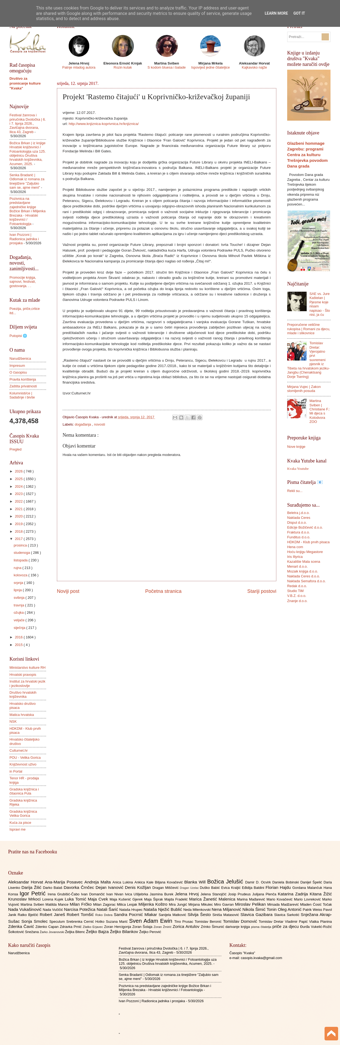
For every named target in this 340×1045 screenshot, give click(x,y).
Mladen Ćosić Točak (316, 904)
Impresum (17, 366)
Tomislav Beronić (209, 921)
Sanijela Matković (172, 915)
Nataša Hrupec (131, 910)
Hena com (295, 547)
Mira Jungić (178, 904)
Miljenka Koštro (153, 904)
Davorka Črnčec (80, 887)
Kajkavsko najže (254, 67)
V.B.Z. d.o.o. (296, 596)
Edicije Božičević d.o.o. (305, 527)
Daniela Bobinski (286, 882)
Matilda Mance (58, 904)
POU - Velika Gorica (25, 757)
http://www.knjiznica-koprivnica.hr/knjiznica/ (104, 124)
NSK (13, 721)
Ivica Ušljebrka (137, 894)
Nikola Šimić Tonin (260, 909)
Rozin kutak (123, 67)
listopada (21, 560)
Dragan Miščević (166, 888)
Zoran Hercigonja (118, 927)
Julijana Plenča (265, 894)
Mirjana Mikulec (201, 904)
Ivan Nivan (115, 894)
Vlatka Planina (320, 921)
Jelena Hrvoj (187, 894)
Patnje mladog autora (78, 67)
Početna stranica (163, 591)
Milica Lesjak (127, 904)
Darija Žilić (32, 887)
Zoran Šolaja (143, 927)
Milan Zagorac (105, 904)
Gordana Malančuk (307, 888)
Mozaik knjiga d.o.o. (302, 571)
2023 (19, 494)
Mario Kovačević (280, 899)
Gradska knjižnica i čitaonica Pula (24, 791)
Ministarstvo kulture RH (27, 667)
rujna (18, 568)
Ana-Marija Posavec (64, 882)
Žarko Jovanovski (52, 932)
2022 (19, 501)
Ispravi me (17, 829)
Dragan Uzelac (190, 887)
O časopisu (18, 372)
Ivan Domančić (93, 894)
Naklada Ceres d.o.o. (303, 576)
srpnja (19, 583)
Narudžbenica (20, 358)
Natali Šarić (108, 909)
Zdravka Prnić (71, 927)
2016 (19, 637)
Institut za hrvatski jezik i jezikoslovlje (27, 683)
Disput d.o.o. (297, 522)
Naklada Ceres (298, 518)
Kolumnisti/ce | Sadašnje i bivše (22, 395)
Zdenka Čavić (21, 926)
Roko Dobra (104, 915)
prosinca (21, 545)
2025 (19, 479)
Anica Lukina (123, 882)
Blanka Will (195, 882)
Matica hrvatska (21, 715)
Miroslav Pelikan (251, 904)
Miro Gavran (224, 904)
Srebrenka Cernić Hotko (86, 921)
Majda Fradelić (176, 899)
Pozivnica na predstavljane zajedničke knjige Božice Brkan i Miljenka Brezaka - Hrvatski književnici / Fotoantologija (27, 211)
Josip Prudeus (240, 894)
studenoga (22, 553)
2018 (19, 531)
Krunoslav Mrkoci (25, 899)
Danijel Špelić (312, 882)
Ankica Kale (144, 882)
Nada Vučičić (53, 910)
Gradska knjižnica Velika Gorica (23, 813)
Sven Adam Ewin (151, 921)
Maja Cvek (99, 899)
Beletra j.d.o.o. (298, 513)
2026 (19, 471)
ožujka (19, 612)
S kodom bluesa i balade (166, 67)
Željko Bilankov (124, 931)
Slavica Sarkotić (287, 915)
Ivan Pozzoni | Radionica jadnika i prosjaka (24, 239)
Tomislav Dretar (272, 921)
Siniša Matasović (226, 915)
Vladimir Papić (297, 921)
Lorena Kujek (53, 899)
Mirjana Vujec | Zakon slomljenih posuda (304, 389)
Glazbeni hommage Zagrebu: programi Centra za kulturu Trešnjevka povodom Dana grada (307, 154)
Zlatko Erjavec (93, 926)
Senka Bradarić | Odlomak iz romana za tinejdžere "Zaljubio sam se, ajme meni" (26, 181)
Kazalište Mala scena (303, 562)
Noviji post (68, 591)
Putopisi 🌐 (18, 336)
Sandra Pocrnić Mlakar (136, 914)
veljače (19, 620)
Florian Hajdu (278, 887)
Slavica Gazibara (257, 914)
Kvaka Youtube (298, 469)
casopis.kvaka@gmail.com (261, 958)
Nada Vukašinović (25, 909)
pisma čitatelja (262, 926)
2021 (19, 509)
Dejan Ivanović (110, 887)
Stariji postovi (261, 591)
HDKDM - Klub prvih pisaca (308, 542)
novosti (99, 424)
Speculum (57, 921)
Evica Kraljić (231, 888)
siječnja (20, 628)
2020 (19, 516)
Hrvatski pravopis (22, 675)
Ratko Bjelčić (29, 915)
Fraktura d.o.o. (298, 532)
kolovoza (21, 575)
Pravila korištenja (22, 379)
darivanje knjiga (238, 927)
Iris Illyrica (295, 557)
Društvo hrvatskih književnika (22, 694)
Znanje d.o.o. (297, 601)
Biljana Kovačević (169, 882)
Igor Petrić (34, 893)
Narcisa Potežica (80, 909)
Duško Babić (210, 888)
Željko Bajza (98, 931)
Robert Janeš (53, 914)
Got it (299, 13)
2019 (19, 524)
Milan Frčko (81, 904)
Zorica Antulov (187, 926)
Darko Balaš (53, 888)
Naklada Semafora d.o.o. (306, 581)
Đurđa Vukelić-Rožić (316, 927)
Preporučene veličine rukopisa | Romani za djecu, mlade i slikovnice (308, 329)
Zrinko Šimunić (213, 927)
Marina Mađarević (252, 899)
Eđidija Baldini (253, 888)
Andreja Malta (98, 882)
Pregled (15, 449)
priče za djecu (286, 926)
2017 (19, 539)
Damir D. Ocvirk (258, 882)
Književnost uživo (22, 764)
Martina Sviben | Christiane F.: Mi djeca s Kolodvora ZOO (319, 411)
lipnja (18, 590)
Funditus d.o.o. (298, 537)
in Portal (15, 771)
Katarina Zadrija (294, 894)
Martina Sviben (33, 904)
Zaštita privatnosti (23, 386)
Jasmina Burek (162, 894)
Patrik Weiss (313, 910)
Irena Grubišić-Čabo (64, 894)
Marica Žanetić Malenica (213, 899)
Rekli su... (295, 491)
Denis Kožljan (138, 887)
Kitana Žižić (321, 894)
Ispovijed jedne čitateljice (210, 67)
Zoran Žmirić (163, 926)
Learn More (276, 13)
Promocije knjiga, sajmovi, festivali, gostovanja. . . (22, 281)
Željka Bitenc (75, 932)
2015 (19, 645)
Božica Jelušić (226, 881)
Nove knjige (296, 447)
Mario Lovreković (308, 899)
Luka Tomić (76, 899)
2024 (19, 486)
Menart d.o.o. (297, 566)
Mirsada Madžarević (283, 904)
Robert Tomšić (81, 914)
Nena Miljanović (227, 909)
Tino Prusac (184, 921)
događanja (83, 424)
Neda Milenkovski (197, 910)
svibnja (19, 598)
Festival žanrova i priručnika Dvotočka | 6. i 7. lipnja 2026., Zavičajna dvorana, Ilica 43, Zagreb (27, 123)
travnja (19, 605)
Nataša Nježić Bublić (163, 909)
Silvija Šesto (199, 914)
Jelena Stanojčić (214, 894)
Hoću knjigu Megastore (305, 552)
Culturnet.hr (18, 750)
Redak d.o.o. (297, 586)
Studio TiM (295, 591)
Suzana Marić (117, 921)
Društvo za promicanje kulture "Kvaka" (25, 83)
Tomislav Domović (241, 921)
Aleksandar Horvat (26, 882)
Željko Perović (150, 932)
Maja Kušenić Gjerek (127, 899)
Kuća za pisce (20, 823)
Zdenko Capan (47, 927)
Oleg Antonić (290, 909)
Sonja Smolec (35, 921)
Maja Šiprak (154, 899)
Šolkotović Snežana (24, 932)
